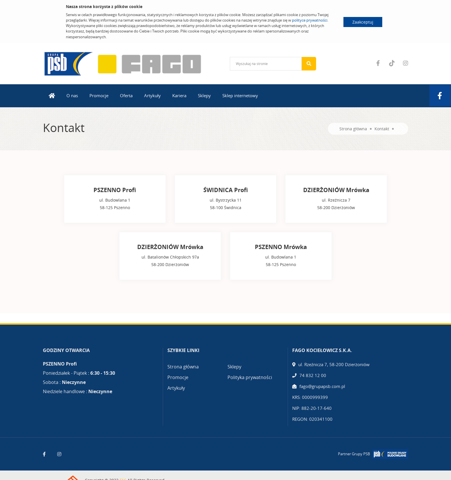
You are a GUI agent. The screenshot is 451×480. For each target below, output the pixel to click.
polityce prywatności (309, 20)
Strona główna (353, 128)
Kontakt (381, 128)
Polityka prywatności (250, 377)
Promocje (98, 95)
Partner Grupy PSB (354, 453)
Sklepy (204, 95)
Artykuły (152, 95)
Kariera (179, 95)
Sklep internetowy (240, 95)
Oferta (126, 95)
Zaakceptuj (362, 22)
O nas (72, 95)
